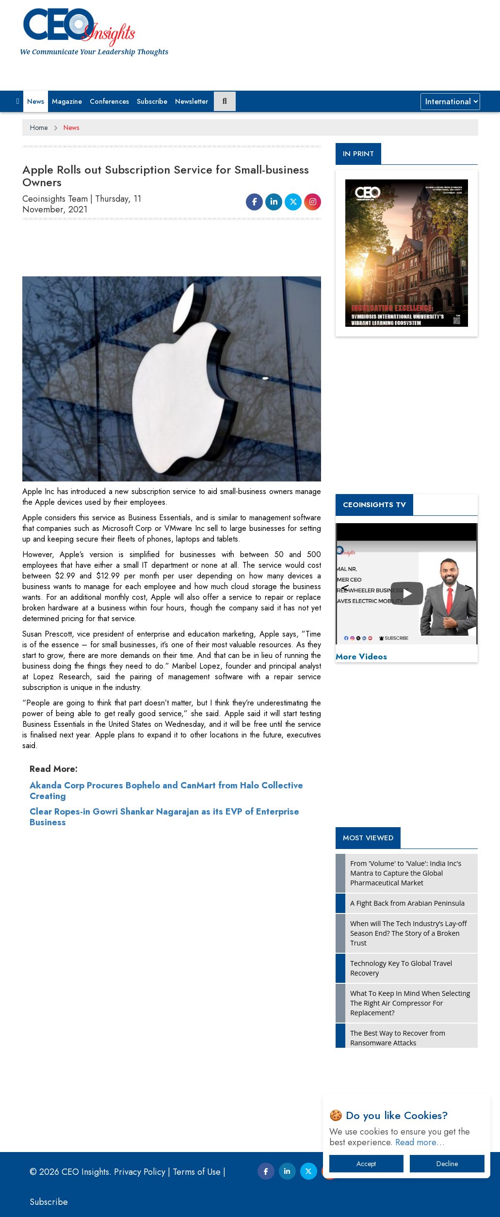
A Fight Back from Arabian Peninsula (407, 903)
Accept (366, 1164)
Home (39, 127)
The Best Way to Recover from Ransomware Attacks (397, 1037)
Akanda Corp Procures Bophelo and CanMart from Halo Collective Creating (166, 790)
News (35, 101)
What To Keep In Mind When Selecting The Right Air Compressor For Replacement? (410, 1003)
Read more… (420, 1142)
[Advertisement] (198, 252)
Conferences (109, 101)
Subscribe (152, 101)
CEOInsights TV (374, 504)
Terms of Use (197, 1172)
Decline (447, 1164)
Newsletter (191, 101)
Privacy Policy (139, 1172)
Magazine (67, 101)
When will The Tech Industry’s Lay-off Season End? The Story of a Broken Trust (408, 933)
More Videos (361, 656)
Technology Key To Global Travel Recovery (401, 968)
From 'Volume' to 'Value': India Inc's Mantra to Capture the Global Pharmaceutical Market (405, 873)
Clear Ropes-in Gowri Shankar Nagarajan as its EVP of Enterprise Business (164, 817)
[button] (18, 101)
